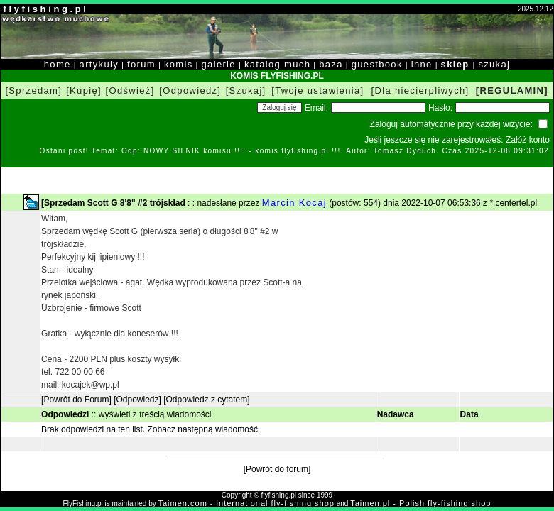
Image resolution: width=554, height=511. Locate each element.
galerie (219, 64)
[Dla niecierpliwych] (420, 90)
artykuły (99, 64)
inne (422, 64)
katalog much (277, 64)
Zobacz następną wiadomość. (204, 429)
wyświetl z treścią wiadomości (155, 414)
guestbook (377, 64)
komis (178, 64)
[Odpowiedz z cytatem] (206, 400)
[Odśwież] (130, 90)
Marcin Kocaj (294, 202)
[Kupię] (84, 90)
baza (331, 64)
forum (141, 64)
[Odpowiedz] (190, 90)
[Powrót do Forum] (76, 400)
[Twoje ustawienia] (317, 90)
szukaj (494, 64)
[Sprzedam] (33, 90)
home (57, 64)
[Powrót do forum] (277, 469)
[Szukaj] (246, 90)
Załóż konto (528, 140)
